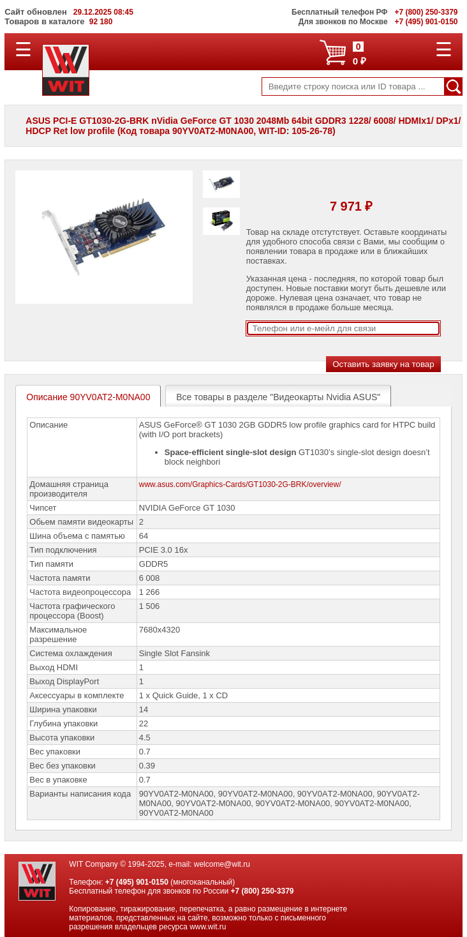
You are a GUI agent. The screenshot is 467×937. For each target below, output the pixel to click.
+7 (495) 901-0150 (136, 882)
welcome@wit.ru (222, 864)
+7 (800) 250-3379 (261, 891)
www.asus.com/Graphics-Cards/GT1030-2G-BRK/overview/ (240, 484)
